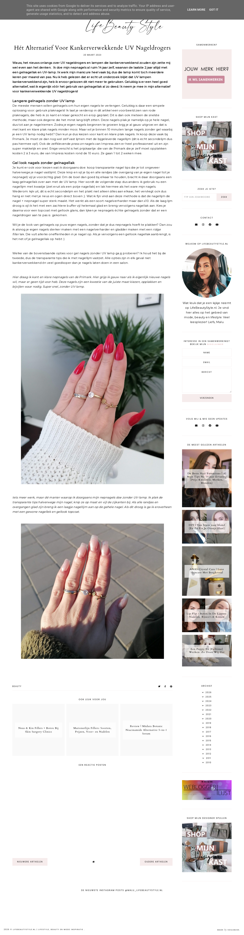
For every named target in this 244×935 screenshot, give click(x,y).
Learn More (196, 9)
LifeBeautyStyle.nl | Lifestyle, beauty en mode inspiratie (48, 929)
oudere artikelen (156, 861)
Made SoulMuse (228, 930)
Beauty (17, 686)
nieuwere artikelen (30, 861)
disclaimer (215, 344)
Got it (213, 9)
